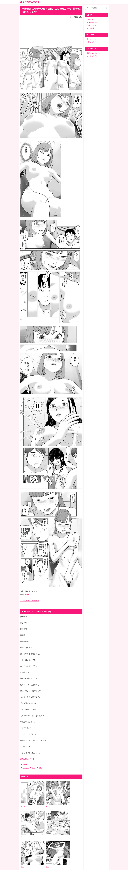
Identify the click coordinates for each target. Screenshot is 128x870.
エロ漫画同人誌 (92, 22)
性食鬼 (24, 765)
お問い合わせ (91, 42)
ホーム (64, 855)
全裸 (39, 768)
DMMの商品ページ (27, 759)
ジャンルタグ (91, 28)
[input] (96, 8)
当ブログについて (93, 39)
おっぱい (25, 768)
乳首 (32, 768)
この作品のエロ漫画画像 (29, 601)
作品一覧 (90, 19)
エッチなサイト (92, 56)
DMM (27, 594)
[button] (106, 8)
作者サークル (91, 25)
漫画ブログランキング (94, 53)
